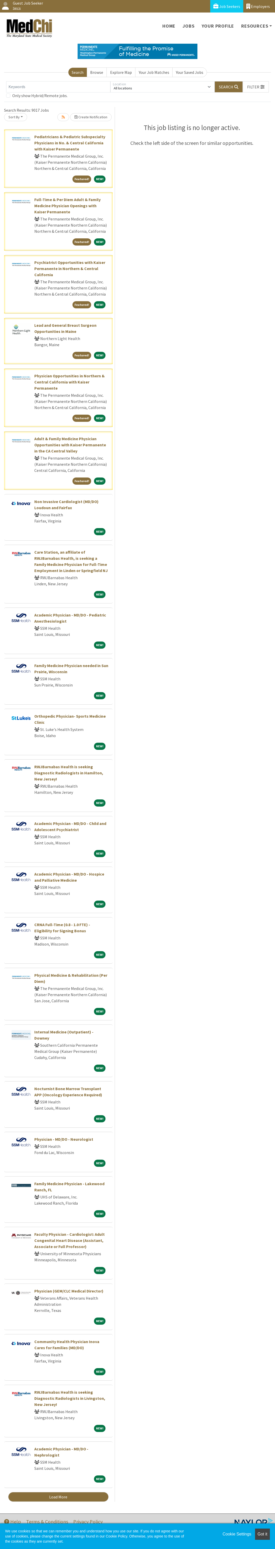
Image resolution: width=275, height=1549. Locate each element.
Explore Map (121, 72)
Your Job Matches (154, 72)
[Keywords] (58, 86)
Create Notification (91, 117)
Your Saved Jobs (189, 72)
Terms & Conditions (47, 1521)
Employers (258, 6)
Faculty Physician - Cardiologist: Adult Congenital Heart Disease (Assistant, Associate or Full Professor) (69, 1240)
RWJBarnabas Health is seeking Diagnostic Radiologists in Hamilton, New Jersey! (68, 773)
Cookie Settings (237, 1534)
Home (168, 26)
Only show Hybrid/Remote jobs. (40, 95)
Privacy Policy (88, 1521)
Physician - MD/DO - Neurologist (63, 1139)
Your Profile (218, 26)
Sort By (14, 117)
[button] (256, 86)
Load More (58, 1496)
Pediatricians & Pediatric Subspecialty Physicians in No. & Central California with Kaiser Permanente (69, 143)
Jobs (188, 26)
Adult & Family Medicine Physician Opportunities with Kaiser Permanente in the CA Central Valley (70, 444)
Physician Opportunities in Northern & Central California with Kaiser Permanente (69, 382)
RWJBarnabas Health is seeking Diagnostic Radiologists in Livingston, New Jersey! (69, 1398)
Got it (262, 1534)
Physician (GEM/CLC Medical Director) (68, 1291)
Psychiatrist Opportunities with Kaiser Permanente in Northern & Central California (69, 268)
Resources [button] (254, 26)
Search (77, 72)
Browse (96, 72)
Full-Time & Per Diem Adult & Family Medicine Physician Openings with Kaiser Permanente (67, 205)
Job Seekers (226, 6)
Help (12, 1521)
